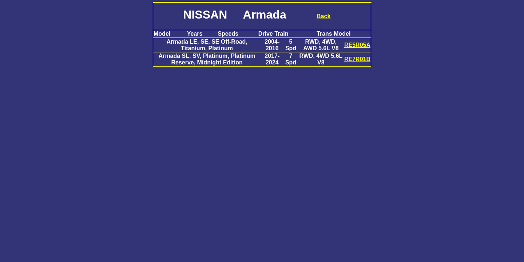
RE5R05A (357, 45)
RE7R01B (357, 59)
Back (323, 16)
